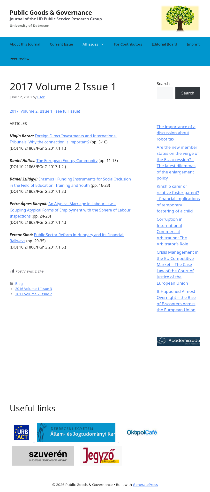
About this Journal (25, 44)
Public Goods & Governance (51, 12)
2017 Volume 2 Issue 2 (33, 294)
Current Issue (61, 44)
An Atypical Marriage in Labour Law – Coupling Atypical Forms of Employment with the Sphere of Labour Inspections (70, 210)
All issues (95, 44)
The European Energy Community (67, 160)
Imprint (193, 44)
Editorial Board (164, 44)
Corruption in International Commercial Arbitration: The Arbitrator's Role (172, 231)
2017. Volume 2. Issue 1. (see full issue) (45, 111)
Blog (19, 283)
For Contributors (128, 44)
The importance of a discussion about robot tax (176, 133)
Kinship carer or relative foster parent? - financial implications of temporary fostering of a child (178, 198)
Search (163, 83)
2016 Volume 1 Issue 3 (33, 288)
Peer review (20, 58)
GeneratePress (145, 484)
